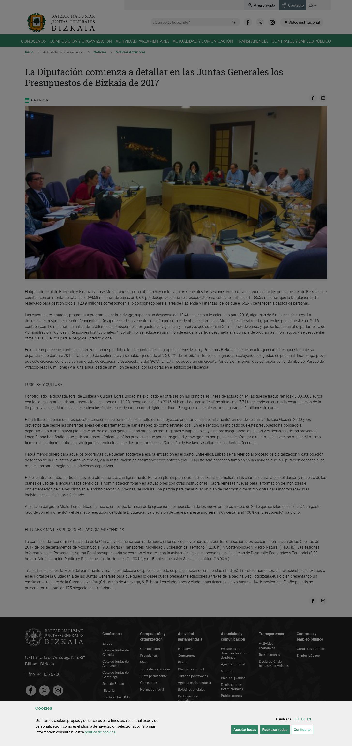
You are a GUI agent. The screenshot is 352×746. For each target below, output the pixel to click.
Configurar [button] (303, 729)
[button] (297, 719)
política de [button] (100, 732)
